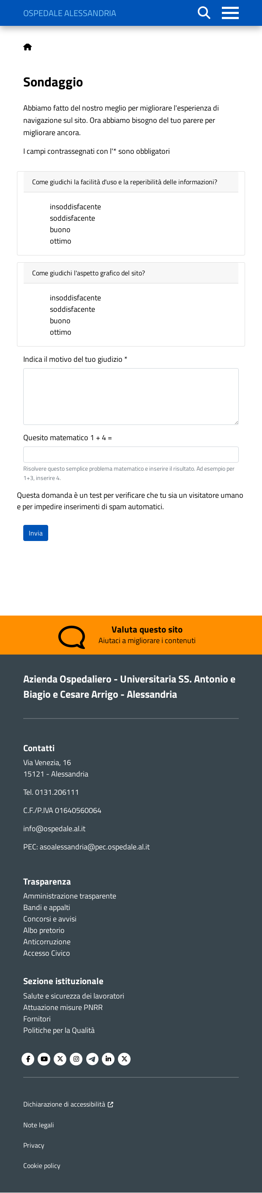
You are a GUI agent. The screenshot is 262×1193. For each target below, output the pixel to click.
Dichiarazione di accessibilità (64, 1104)
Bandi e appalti (46, 907)
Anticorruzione (47, 941)
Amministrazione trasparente (69, 896)
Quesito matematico (55, 437)
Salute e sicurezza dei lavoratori (73, 996)
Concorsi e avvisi (49, 918)
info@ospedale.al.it (54, 828)
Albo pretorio (44, 930)
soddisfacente (72, 218)
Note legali (38, 1125)
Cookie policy (41, 1165)
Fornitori (37, 1018)
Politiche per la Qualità (59, 1030)
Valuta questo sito (147, 629)
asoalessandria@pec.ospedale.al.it (95, 846)
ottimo (60, 241)
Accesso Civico (46, 953)
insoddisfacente (75, 206)
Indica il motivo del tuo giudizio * (75, 359)
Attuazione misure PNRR (63, 1007)
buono (60, 229)
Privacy (33, 1145)
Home (27, 47)
